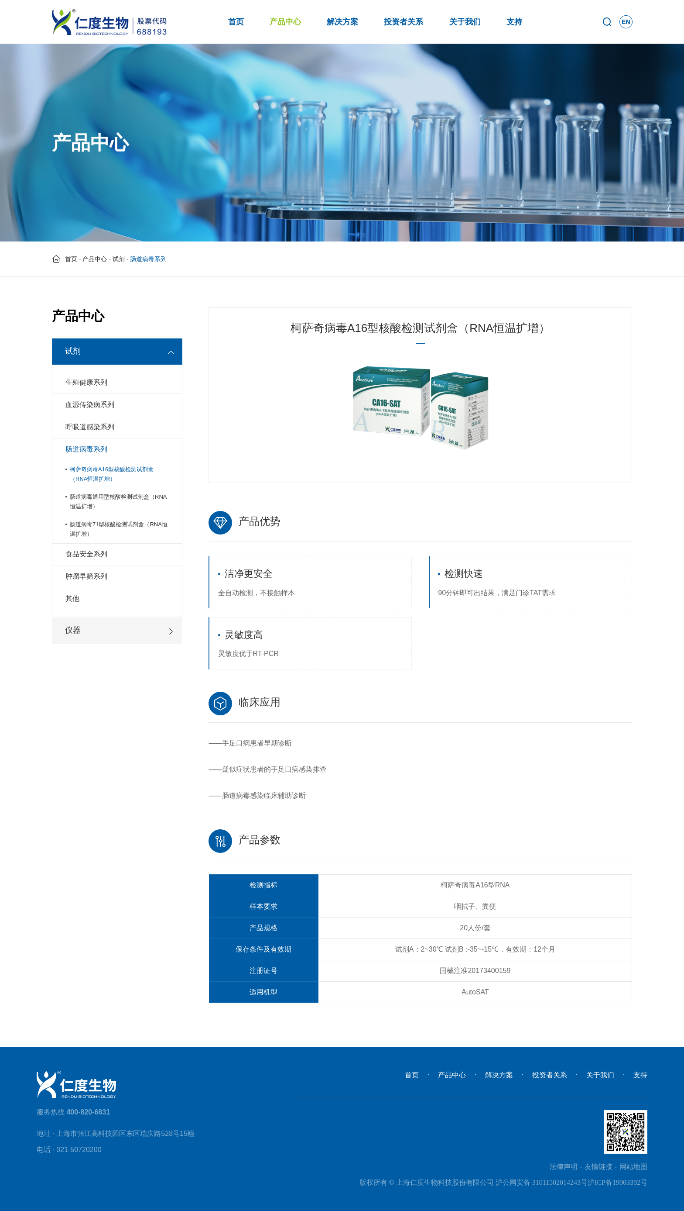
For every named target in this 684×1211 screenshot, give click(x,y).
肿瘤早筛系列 (86, 576)
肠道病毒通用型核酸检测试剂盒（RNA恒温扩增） (118, 501)
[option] (420, 407)
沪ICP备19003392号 (617, 1182)
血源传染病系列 (89, 404)
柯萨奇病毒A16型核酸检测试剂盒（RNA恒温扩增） (112, 474)
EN (626, 21)
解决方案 (342, 21)
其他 (72, 598)
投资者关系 (403, 21)
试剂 (119, 258)
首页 (236, 21)
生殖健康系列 (86, 382)
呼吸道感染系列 (89, 427)
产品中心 (285, 21)
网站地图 (633, 1166)
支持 (514, 21)
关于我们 (465, 21)
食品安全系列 (86, 554)
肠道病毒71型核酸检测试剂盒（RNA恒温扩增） (119, 529)
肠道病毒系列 (86, 449)
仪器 (73, 630)
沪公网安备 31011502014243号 (542, 1182)
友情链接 (598, 1166)
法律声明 (564, 1166)
